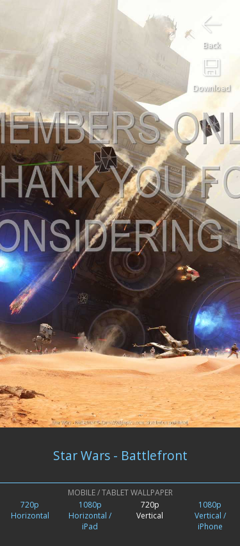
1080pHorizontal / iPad (89, 515)
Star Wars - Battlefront (120, 455)
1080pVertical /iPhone (210, 515)
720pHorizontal (30, 510)
